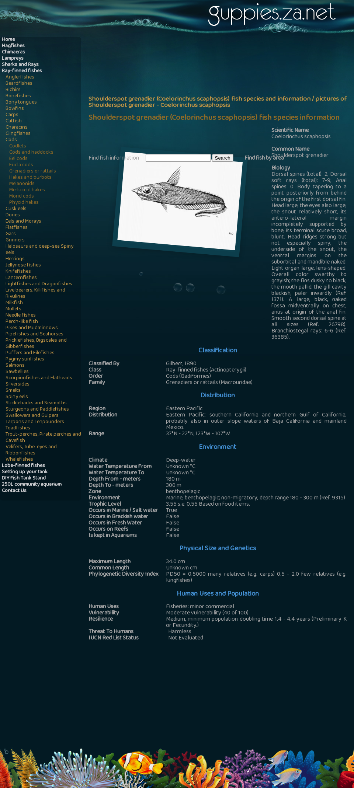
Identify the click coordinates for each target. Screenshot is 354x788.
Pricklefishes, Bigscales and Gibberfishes (36, 343)
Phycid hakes (24, 203)
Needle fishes (21, 315)
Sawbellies (17, 372)
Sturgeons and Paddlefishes (37, 409)
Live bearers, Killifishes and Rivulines (35, 293)
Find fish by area (264, 158)
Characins (17, 127)
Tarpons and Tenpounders (35, 422)
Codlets (17, 146)
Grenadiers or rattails (32, 171)
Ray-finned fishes (22, 71)
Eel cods (18, 159)
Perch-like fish (22, 322)
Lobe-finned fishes (23, 466)
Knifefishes (18, 271)
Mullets (13, 309)
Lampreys (13, 58)
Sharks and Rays (20, 65)
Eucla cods (21, 165)
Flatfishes (17, 228)
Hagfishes (13, 46)
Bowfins (15, 109)
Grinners (15, 240)
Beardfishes (19, 84)
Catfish (14, 121)
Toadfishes (18, 428)
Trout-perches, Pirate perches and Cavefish (43, 437)
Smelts (13, 391)
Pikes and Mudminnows (32, 328)
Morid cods (21, 196)
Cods (11, 140)
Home (8, 40)
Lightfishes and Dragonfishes (39, 284)
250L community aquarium (32, 485)
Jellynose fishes (23, 265)
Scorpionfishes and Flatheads (39, 378)
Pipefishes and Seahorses (34, 334)
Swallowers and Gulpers (32, 416)
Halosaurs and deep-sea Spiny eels (39, 249)
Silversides (18, 384)
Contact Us (14, 491)
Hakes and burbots (30, 177)
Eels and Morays (23, 221)
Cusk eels (16, 209)
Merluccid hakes (27, 190)
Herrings (15, 259)
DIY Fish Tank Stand (24, 478)
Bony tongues (21, 102)
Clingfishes (18, 134)
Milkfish (14, 303)
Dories (13, 215)
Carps (12, 115)
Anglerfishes (20, 77)
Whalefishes (19, 459)
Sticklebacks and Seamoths (36, 403)
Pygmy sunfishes (25, 359)
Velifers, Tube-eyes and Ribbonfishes (31, 450)
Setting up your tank (25, 472)
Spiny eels (17, 397)
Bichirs (13, 90)
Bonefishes (18, 96)
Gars (11, 234)
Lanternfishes (21, 278)
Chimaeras (13, 52)
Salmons (15, 365)
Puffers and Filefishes (30, 353)
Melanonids (22, 184)
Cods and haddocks (31, 152)
